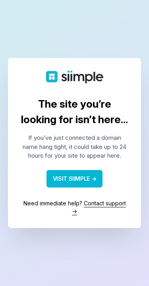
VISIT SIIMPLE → (75, 178)
